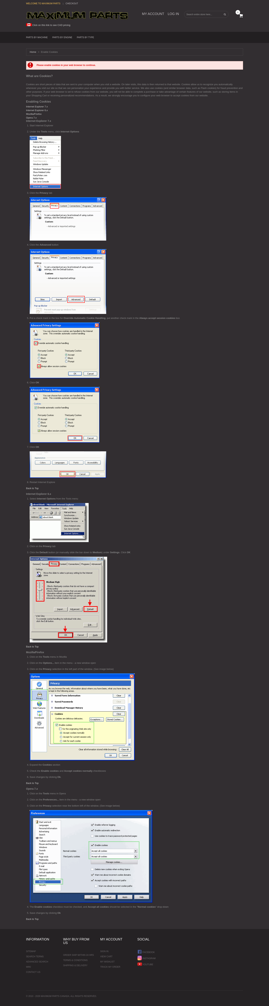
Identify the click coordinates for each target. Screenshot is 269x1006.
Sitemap (31, 951)
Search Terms (35, 956)
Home (33, 52)
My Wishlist (107, 961)
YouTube (145, 964)
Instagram (146, 958)
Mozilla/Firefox (34, 114)
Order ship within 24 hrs (78, 955)
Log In (173, 14)
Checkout (72, 3)
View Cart (106, 956)
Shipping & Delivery (75, 965)
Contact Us (33, 972)
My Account (153, 14)
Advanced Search (37, 961)
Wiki (28, 967)
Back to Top (32, 488)
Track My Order (110, 967)
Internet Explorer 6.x (37, 110)
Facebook (146, 952)
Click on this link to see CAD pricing (48, 25)
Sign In (104, 951)
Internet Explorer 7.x (37, 106)
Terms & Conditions (75, 960)
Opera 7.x (31, 117)
